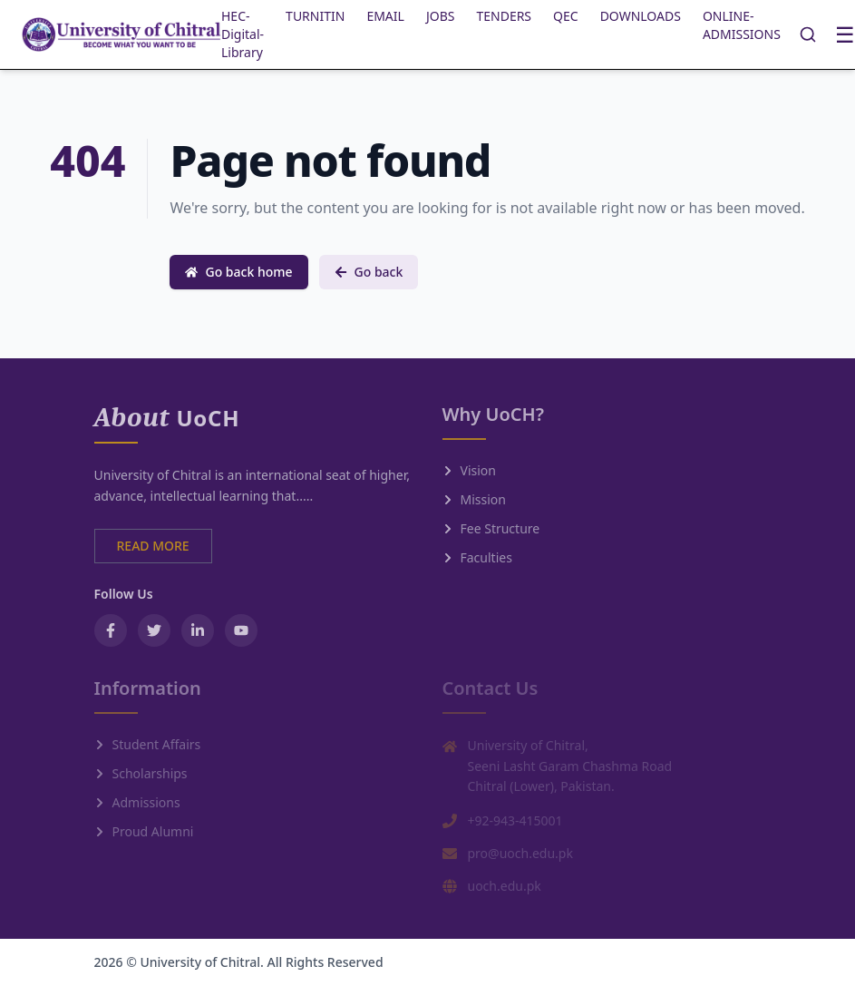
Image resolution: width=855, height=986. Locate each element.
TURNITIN (315, 15)
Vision (469, 470)
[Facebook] (110, 630)
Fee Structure (491, 528)
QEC (565, 15)
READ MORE (153, 545)
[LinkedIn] (197, 630)
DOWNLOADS (640, 15)
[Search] (808, 34)
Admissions (137, 802)
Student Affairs (147, 744)
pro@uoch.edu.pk (520, 853)
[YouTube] (241, 630)
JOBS (440, 15)
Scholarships (141, 773)
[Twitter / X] (154, 630)
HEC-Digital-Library (242, 34)
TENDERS (503, 15)
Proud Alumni (144, 831)
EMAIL (385, 15)
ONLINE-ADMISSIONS (742, 25)
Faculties (477, 557)
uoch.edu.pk (504, 885)
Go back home (238, 271)
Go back (369, 271)
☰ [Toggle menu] (845, 34)
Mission (474, 499)
